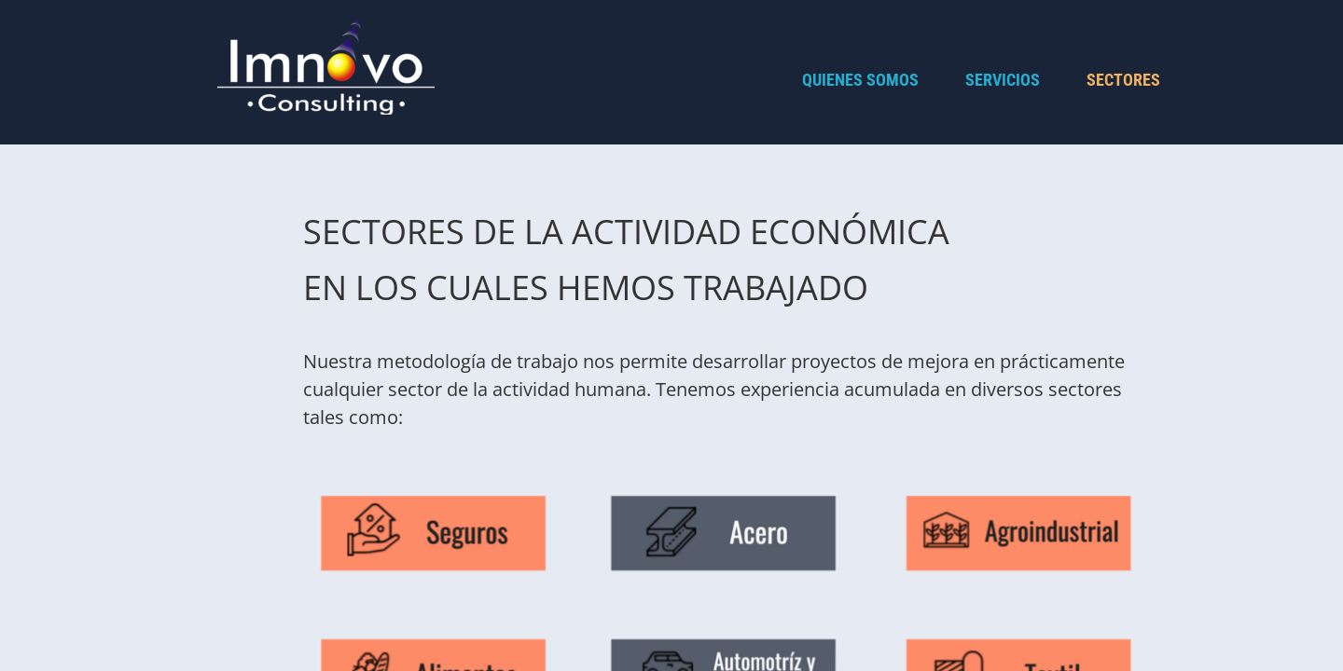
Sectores (1123, 79)
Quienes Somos (860, 79)
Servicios (1002, 79)
